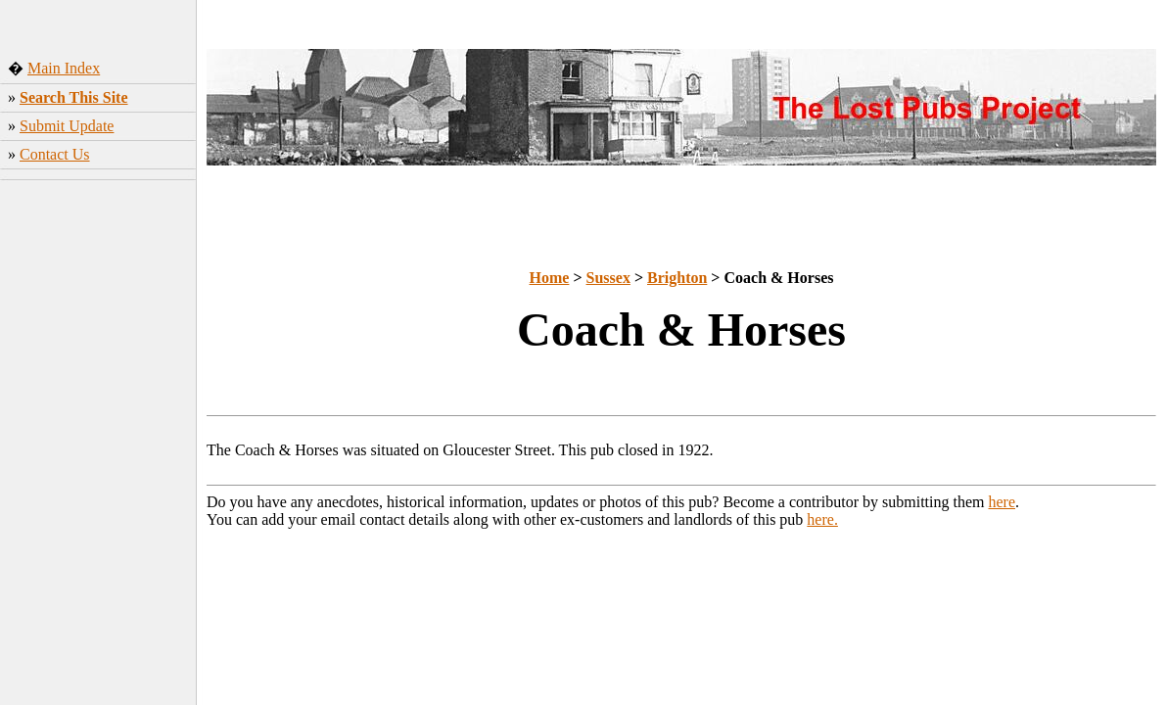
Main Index (63, 68)
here (1002, 502)
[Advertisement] (98, 318)
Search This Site (74, 97)
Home (550, 277)
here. (822, 519)
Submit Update (67, 126)
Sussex (608, 277)
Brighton (677, 277)
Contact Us (55, 154)
